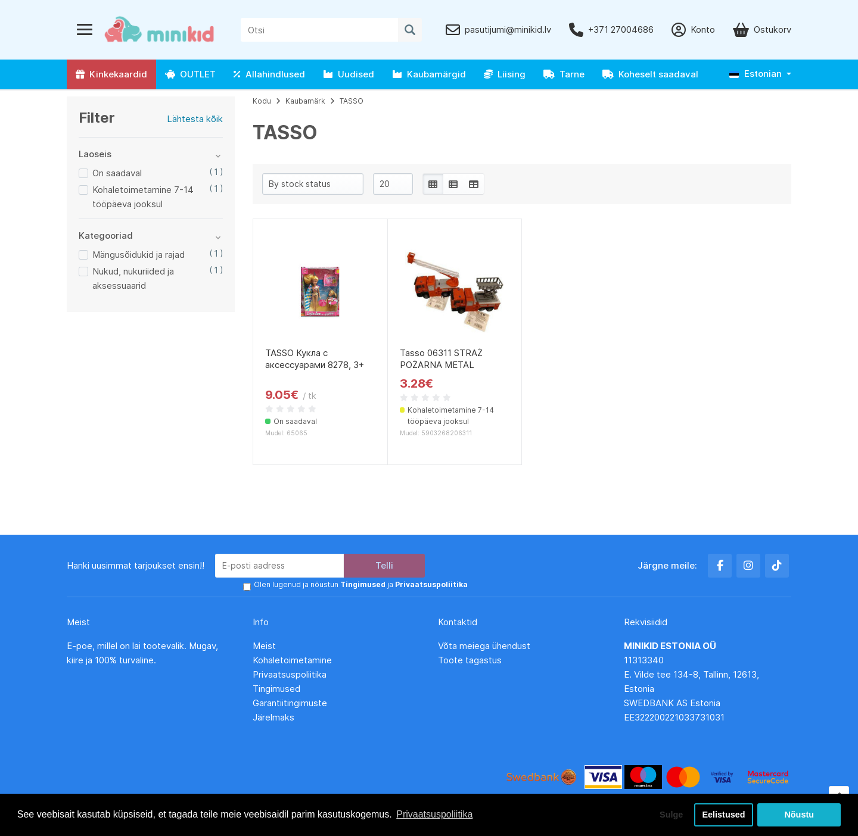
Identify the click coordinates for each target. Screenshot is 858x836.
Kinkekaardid (111, 74)
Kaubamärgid (429, 74)
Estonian (755, 73)
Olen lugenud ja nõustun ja (361, 584)
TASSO (351, 100)
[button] (760, 74)
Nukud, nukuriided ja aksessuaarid (133, 278)
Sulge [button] (671, 814)
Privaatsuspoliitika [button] (434, 814)
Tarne (564, 74)
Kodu (262, 100)
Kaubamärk (305, 100)
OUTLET (190, 74)
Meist (264, 645)
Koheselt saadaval (650, 74)
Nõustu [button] (799, 814)
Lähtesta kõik (195, 118)
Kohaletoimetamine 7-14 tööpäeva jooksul (143, 197)
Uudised (348, 74)
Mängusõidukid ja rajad (138, 254)
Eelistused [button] (723, 814)
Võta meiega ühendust (485, 645)
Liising (505, 74)
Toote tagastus (470, 660)
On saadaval (117, 173)
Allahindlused (269, 74)
